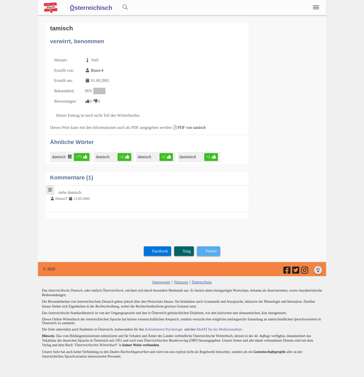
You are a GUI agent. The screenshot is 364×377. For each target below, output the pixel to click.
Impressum (161, 282)
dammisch (188, 157)
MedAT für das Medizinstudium (219, 329)
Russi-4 (97, 70)
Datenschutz (202, 282)
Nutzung (181, 282)
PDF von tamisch (192, 127)
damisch (59, 157)
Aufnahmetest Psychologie (164, 329)
